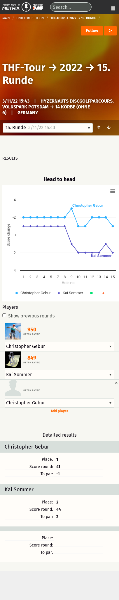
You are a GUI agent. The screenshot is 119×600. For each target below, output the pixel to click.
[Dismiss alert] (116, 382)
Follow (92, 30)
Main (6, 18)
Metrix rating (31, 334)
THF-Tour (23, 67)
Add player (59, 411)
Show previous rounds (28, 316)
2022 (71, 67)
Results (10, 158)
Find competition (30, 18)
